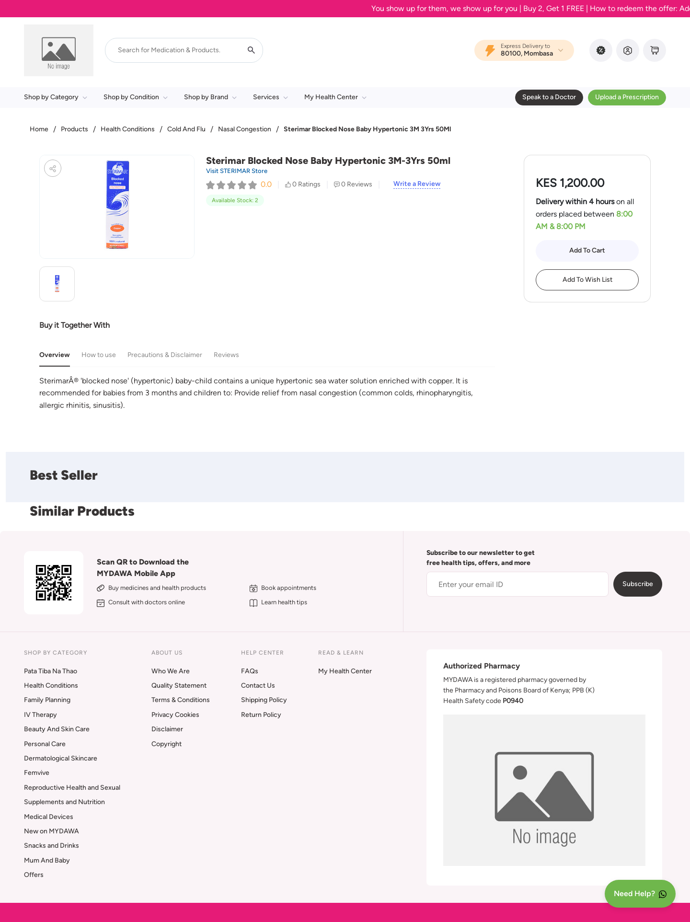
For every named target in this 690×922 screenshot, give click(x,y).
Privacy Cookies (175, 715)
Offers (34, 875)
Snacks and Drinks (51, 845)
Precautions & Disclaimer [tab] (164, 355)
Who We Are (170, 671)
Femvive (36, 773)
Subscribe (637, 584)
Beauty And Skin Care (57, 729)
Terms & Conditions (180, 700)
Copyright (166, 744)
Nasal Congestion (244, 129)
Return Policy (261, 715)
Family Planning (47, 700)
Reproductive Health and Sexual (72, 788)
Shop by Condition (136, 97)
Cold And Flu (186, 129)
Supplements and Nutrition (64, 802)
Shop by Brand (210, 97)
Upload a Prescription (627, 97)
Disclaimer (167, 729)
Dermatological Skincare (60, 758)
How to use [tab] (98, 355)
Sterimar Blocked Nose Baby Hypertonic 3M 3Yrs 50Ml (367, 129)
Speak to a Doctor (549, 97)
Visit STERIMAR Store (236, 170)
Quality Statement (179, 685)
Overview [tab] (54, 355)
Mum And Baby (47, 860)
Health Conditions (128, 129)
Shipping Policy (264, 700)
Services (270, 97)
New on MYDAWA (51, 831)
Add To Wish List (587, 280)
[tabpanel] (267, 393)
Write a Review (416, 184)
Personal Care (45, 744)
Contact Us (258, 685)
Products (74, 129)
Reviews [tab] (226, 355)
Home (39, 129)
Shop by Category (55, 97)
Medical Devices (48, 817)
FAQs (249, 671)
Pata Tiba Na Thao (50, 671)
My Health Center (335, 97)
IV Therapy (40, 715)
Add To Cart (587, 250)
